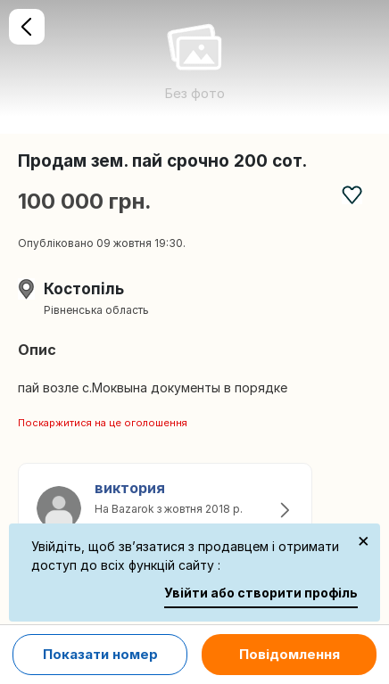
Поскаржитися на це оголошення (102, 422)
